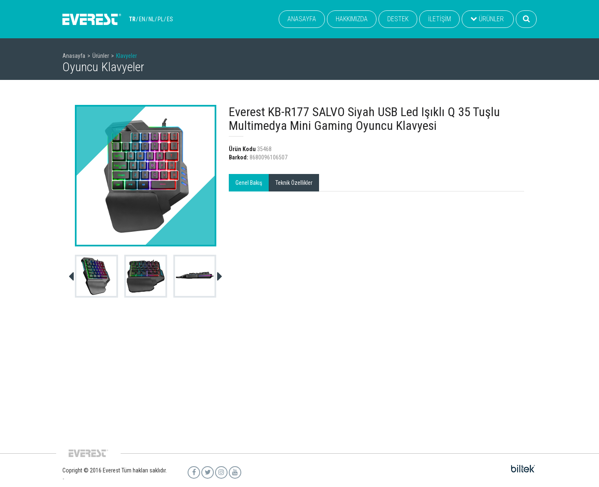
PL (160, 19)
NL (151, 19)
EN (142, 19)
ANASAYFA (301, 19)
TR (132, 19)
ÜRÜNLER (487, 19)
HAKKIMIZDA (352, 19)
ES (170, 19)
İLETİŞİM (439, 19)
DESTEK (397, 19)
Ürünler (100, 55)
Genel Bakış (248, 182)
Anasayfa (73, 55)
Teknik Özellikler (293, 182)
